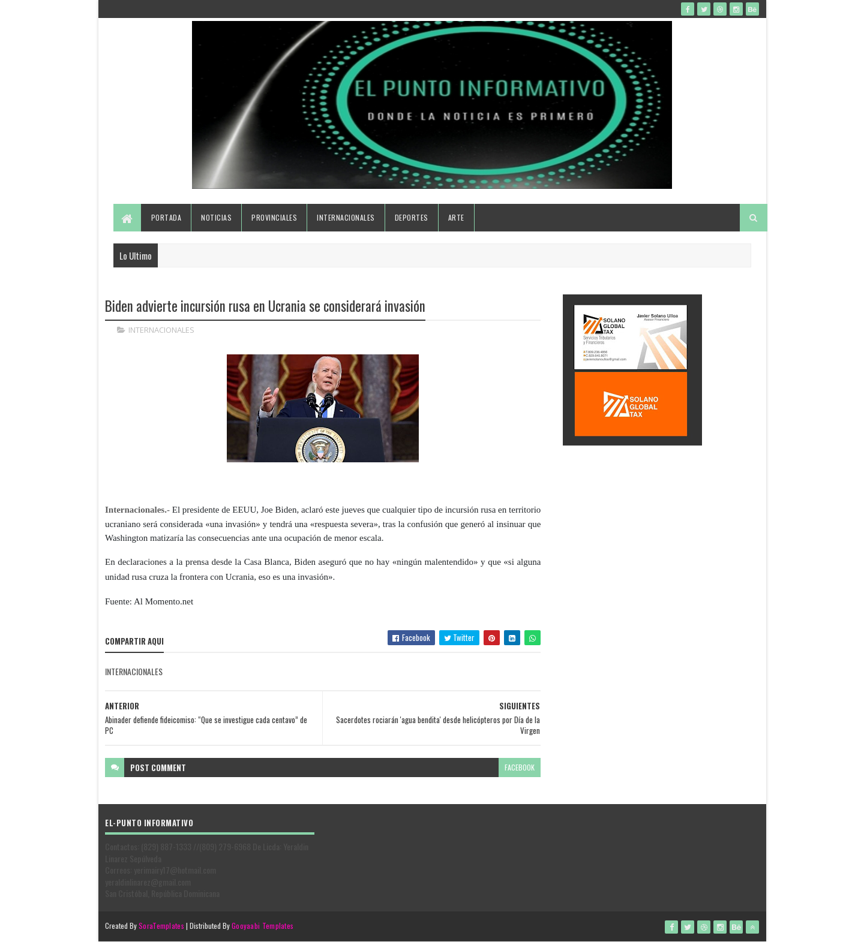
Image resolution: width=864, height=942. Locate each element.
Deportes (411, 217)
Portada (166, 217)
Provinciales (274, 217)
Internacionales (346, 217)
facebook (520, 767)
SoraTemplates (161, 925)
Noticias (216, 217)
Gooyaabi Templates (262, 925)
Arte (456, 217)
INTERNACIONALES (161, 329)
